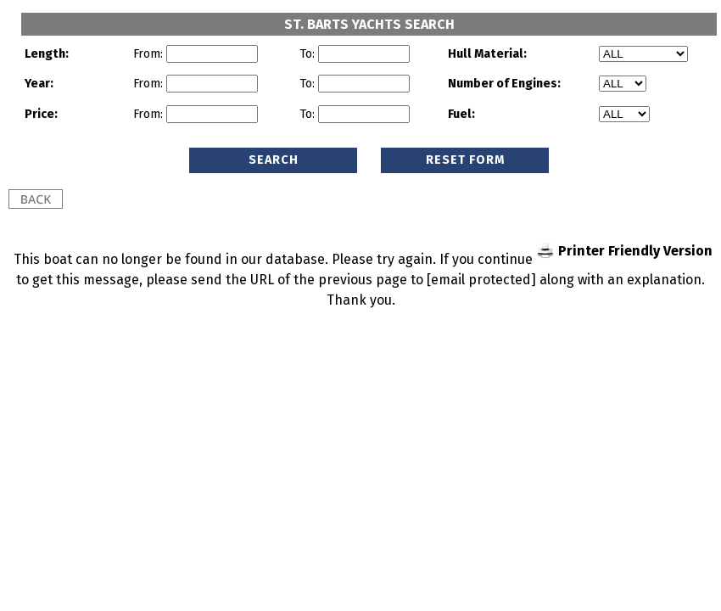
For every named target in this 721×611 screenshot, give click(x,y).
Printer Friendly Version (635, 251)
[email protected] (481, 280)
